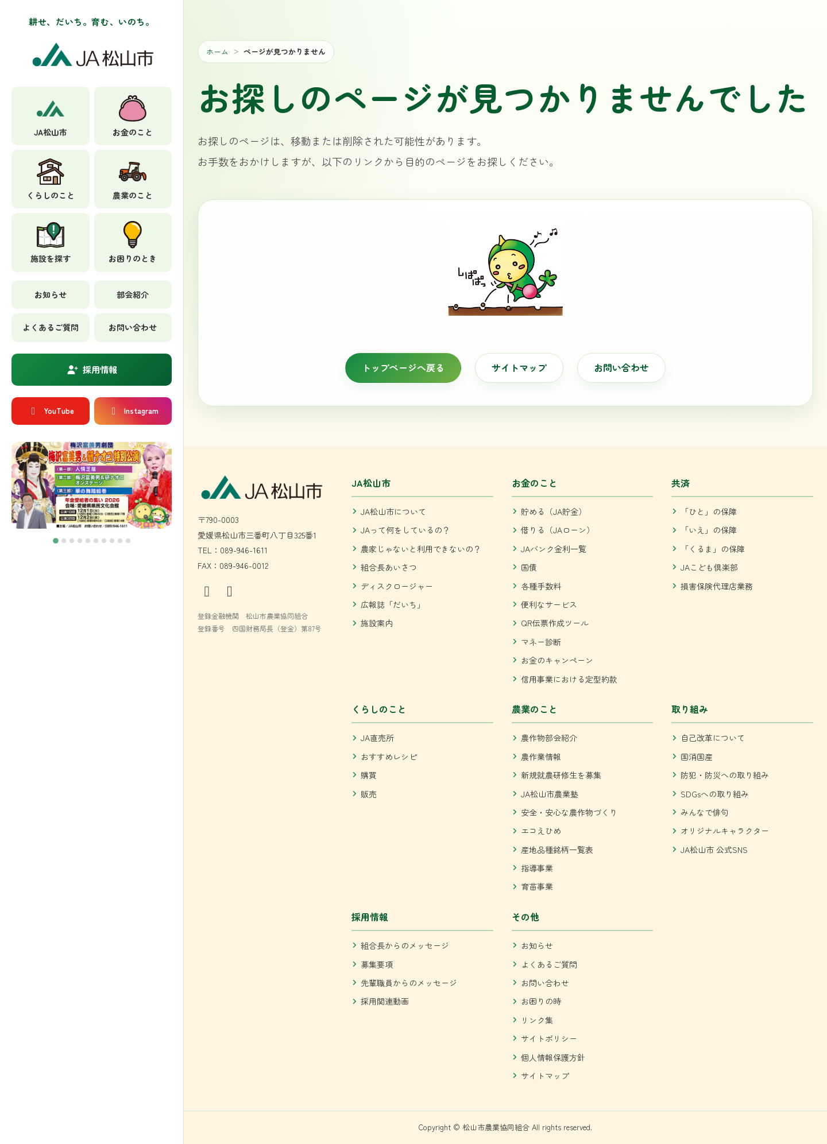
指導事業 (537, 868)
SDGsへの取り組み (715, 794)
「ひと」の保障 (709, 511)
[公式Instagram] (209, 589)
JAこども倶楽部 (709, 567)
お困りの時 (541, 1001)
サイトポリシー (549, 1038)
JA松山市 (371, 483)
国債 (529, 567)
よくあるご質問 (50, 327)
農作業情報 (541, 756)
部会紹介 (133, 294)
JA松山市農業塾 (549, 794)
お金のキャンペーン (557, 660)
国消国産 (697, 756)
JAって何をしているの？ (405, 530)
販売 (369, 794)
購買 (369, 775)
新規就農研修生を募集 (561, 775)
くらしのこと (379, 709)
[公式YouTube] (230, 589)
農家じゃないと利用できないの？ (421, 548)
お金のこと (535, 483)
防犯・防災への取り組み (725, 775)
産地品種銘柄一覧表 (557, 849)
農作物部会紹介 (549, 737)
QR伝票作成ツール (555, 623)
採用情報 (92, 369)
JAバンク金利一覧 (553, 548)
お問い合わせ (133, 327)
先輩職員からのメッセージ (409, 982)
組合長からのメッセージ (405, 945)
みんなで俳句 (705, 812)
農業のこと (535, 709)
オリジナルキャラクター (725, 830)
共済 (680, 483)
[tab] (56, 541)
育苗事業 (537, 886)
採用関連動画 (385, 1001)
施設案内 (377, 623)
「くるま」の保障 (713, 548)
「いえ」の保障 (709, 530)
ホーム (217, 51)
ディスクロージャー (397, 586)
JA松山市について (393, 511)
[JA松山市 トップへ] (91, 58)
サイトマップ (519, 367)
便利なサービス (549, 604)
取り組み (689, 709)
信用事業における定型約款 (569, 679)
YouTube (50, 410)
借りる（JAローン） (557, 530)
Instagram (133, 410)
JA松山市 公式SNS (714, 849)
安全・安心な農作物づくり (569, 812)
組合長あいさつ (389, 567)
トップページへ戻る (403, 367)
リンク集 (537, 1020)
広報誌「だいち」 (393, 604)
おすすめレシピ (389, 756)
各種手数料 (541, 586)
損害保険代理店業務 (717, 586)
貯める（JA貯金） (553, 511)
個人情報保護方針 (553, 1057)
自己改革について (713, 737)
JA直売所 (377, 737)
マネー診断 (541, 641)
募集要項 (377, 964)
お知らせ (50, 294)
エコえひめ (541, 830)
